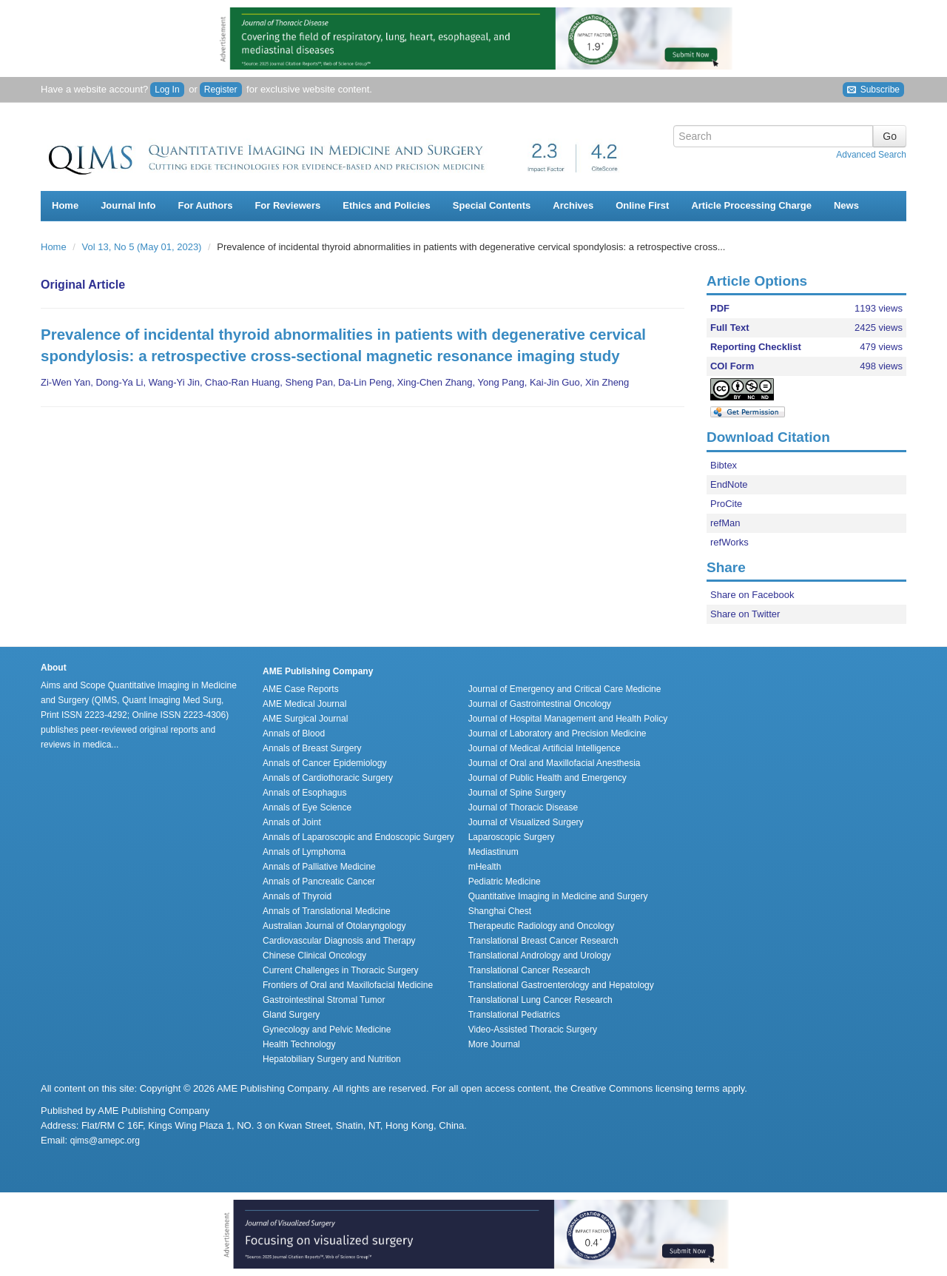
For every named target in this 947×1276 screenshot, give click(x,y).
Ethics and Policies (387, 205)
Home (65, 205)
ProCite (726, 503)
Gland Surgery (291, 1015)
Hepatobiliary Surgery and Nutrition (332, 1059)
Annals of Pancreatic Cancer (319, 881)
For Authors (205, 205)
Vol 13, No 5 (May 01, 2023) (143, 246)
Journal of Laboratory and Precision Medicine (557, 733)
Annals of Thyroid (297, 896)
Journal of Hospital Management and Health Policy (567, 718)
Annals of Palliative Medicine (319, 867)
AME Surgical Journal (305, 718)
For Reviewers (287, 205)
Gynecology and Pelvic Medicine (327, 1029)
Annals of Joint (292, 822)
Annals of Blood (294, 733)
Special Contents (491, 205)
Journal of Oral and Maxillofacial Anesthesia (554, 763)
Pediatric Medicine (504, 881)
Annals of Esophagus (304, 793)
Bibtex (723, 465)
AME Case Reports (301, 689)
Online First (642, 205)
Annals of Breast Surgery (312, 748)
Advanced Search (871, 155)
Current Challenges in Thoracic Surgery (341, 970)
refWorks (729, 542)
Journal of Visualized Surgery (526, 822)
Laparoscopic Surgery (511, 837)
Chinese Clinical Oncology (314, 955)
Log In (167, 89)
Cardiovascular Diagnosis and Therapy (339, 941)
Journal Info (128, 205)
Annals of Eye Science (307, 807)
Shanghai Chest (499, 911)
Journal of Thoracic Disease (523, 807)
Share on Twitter (745, 613)
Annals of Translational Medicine (327, 911)
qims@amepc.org (105, 1140)
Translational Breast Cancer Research (543, 941)
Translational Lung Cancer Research (540, 1000)
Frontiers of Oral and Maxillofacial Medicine (348, 985)
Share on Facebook (752, 594)
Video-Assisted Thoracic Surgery (532, 1029)
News (846, 205)
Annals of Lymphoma (304, 852)
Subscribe (873, 89)
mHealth (485, 867)
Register (220, 89)
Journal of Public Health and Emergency (547, 778)
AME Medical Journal (304, 704)
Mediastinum (493, 852)
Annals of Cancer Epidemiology (324, 763)
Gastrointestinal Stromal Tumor (324, 1000)
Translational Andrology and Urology (539, 955)
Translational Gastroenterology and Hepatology (561, 985)
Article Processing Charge (751, 205)
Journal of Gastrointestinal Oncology (539, 704)
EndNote (729, 484)
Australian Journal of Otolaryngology (334, 926)
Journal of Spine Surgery (517, 793)
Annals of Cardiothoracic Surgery (328, 778)
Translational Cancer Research (529, 970)
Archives (573, 205)
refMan (725, 522)
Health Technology (299, 1044)
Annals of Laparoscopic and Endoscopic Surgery (358, 837)
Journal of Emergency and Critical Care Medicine (564, 689)
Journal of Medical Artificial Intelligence (544, 748)
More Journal (494, 1044)
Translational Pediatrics (514, 1015)
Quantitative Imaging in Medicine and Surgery (558, 896)
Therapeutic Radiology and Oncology (541, 926)
